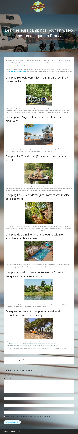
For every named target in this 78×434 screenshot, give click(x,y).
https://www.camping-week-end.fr (18, 71)
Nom (5, 395)
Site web (6, 409)
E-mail (5, 402)
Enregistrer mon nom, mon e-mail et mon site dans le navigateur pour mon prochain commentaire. (27, 416)
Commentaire (7, 378)
